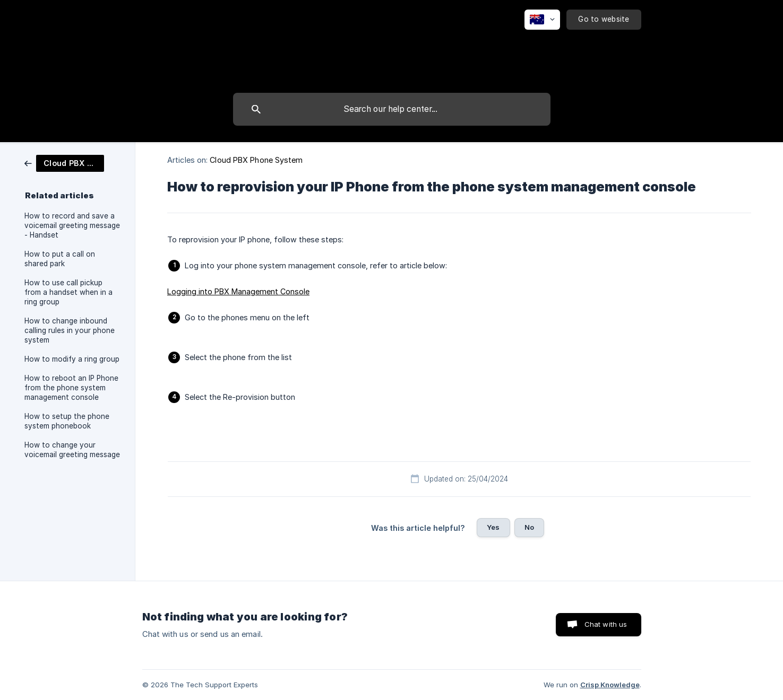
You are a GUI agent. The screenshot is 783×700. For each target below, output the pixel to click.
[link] (64, 163)
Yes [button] (493, 527)
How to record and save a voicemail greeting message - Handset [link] (72, 225)
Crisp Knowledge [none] (610, 684)
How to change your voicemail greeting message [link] (72, 450)
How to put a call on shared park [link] (59, 259)
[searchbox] (391, 109)
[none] (542, 20)
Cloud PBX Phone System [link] (256, 159)
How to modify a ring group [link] (71, 359)
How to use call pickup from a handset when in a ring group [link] (68, 292)
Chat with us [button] (605, 624)
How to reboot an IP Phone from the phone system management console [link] (71, 387)
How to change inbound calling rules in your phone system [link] (69, 330)
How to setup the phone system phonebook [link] (66, 421)
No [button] (529, 527)
